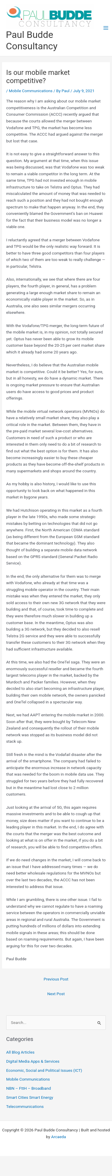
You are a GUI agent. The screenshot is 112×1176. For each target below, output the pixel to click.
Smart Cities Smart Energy (29, 1097)
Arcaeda (58, 1136)
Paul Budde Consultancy (32, 40)
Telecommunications (25, 1106)
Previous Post (56, 979)
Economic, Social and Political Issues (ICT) (44, 1070)
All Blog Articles (20, 1052)
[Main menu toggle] (106, 28)
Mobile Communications (31, 90)
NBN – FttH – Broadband (28, 1088)
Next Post (56, 993)
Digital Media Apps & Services (32, 1061)
